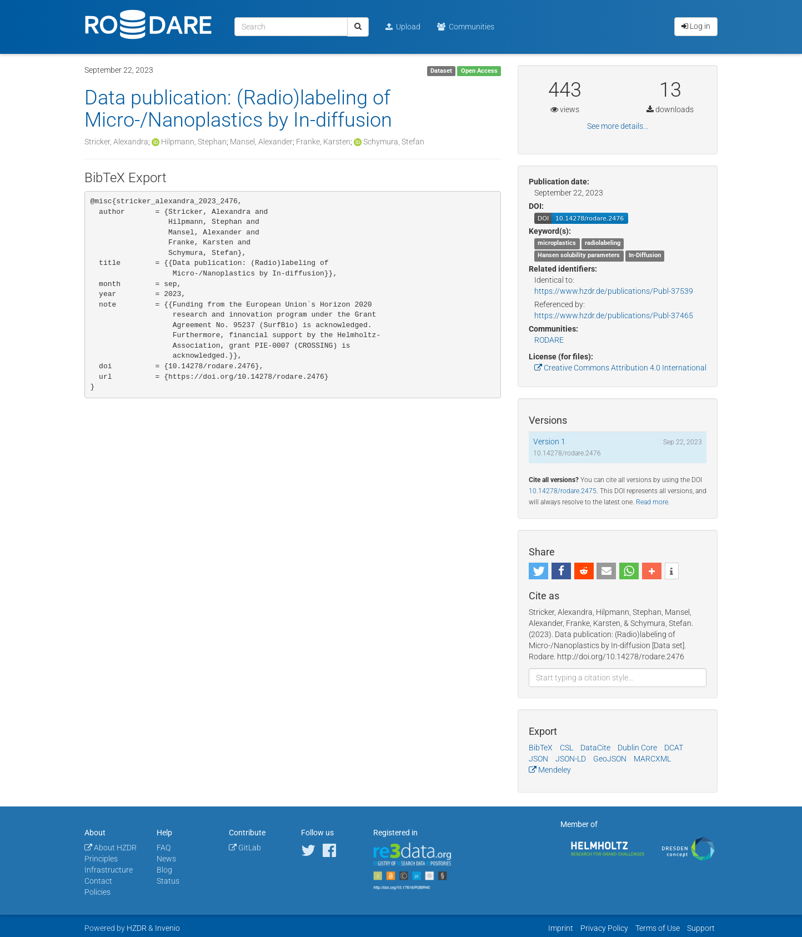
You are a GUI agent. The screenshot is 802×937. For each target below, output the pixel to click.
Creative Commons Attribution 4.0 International (620, 367)
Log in (695, 26)
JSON (538, 758)
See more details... (617, 126)
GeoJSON (609, 758)
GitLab (245, 847)
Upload (402, 26)
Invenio (167, 928)
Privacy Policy (604, 928)
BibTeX (541, 747)
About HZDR (110, 847)
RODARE (549, 339)
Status (168, 880)
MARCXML (652, 758)
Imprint (560, 928)
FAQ (164, 847)
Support (701, 928)
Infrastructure (108, 869)
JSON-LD (570, 758)
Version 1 (549, 441)
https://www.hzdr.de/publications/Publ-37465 (613, 315)
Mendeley (550, 769)
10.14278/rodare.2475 (563, 491)
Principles (101, 858)
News (166, 858)
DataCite (595, 747)
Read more (652, 502)
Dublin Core (637, 747)
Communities (465, 26)
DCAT (673, 747)
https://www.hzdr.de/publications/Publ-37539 (613, 291)
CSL (566, 747)
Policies (97, 892)
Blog (164, 869)
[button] (538, 571)
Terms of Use (657, 928)
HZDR (137, 928)
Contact (98, 880)
